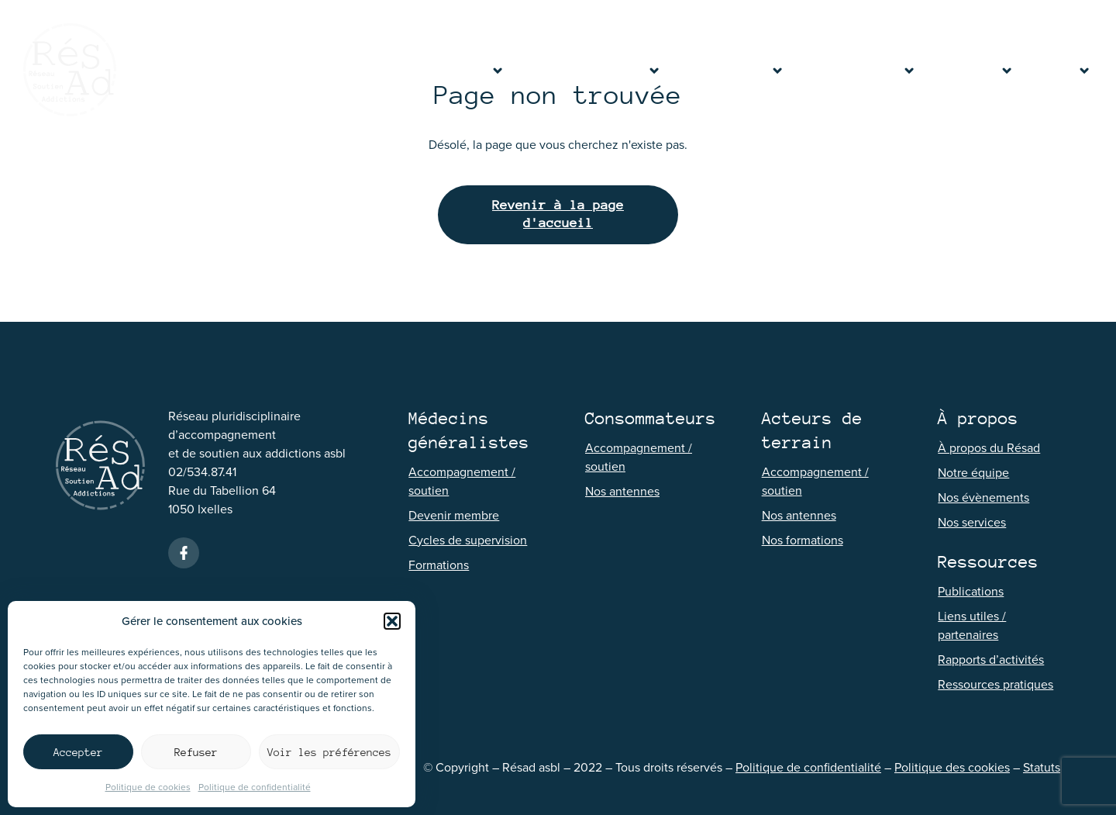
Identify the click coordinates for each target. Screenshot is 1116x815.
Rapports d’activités (991, 659)
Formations (438, 565)
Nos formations (802, 540)
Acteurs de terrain (857, 69)
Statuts (1041, 767)
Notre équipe (973, 473)
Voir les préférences (329, 752)
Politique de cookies (148, 787)
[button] (392, 621)
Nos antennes (622, 491)
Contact (1060, 69)
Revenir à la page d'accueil (558, 214)
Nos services (972, 522)
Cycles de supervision (467, 540)
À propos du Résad (989, 448)
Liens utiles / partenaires (972, 625)
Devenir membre (453, 515)
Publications (971, 591)
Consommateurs (730, 69)
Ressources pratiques (995, 684)
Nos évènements (983, 497)
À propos (470, 69)
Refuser (196, 752)
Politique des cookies (952, 767)
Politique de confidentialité (254, 787)
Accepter (78, 752)
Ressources (972, 69)
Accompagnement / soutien (461, 481)
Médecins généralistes (590, 69)
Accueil (397, 69)
